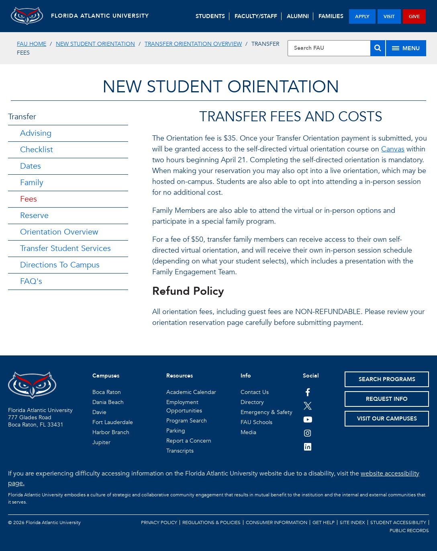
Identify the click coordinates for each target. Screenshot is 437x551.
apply (362, 16)
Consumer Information (276, 522)
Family (31, 182)
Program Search (186, 420)
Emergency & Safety (266, 412)
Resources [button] (179, 376)
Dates (30, 166)
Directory (252, 402)
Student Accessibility (398, 522)
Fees (28, 199)
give (414, 16)
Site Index (352, 522)
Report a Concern (188, 441)
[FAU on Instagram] (308, 433)
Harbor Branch (110, 432)
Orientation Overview (59, 232)
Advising (35, 133)
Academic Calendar (191, 392)
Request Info (387, 399)
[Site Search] (336, 48)
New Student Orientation (95, 44)
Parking (175, 431)
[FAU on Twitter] (308, 406)
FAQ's (31, 281)
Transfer (22, 116)
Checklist (36, 149)
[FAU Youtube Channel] (308, 419)
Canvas (392, 149)
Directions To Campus (60, 264)
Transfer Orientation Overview (193, 44)
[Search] (377, 48)
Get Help (323, 522)
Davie (99, 412)
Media (248, 432)
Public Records (409, 530)
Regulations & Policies (211, 522)
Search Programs (387, 379)
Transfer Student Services (65, 248)
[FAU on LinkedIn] (308, 447)
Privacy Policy (159, 522)
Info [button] (246, 376)
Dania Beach (108, 402)
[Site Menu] (406, 48)
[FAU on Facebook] (308, 392)
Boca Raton (106, 392)
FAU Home (31, 44)
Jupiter (101, 442)
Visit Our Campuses (387, 418)
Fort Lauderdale (112, 422)
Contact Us (255, 392)
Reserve (34, 215)
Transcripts (180, 451)
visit (389, 16)
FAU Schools (256, 422)
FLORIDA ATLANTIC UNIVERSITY (100, 16)
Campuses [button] (105, 376)
